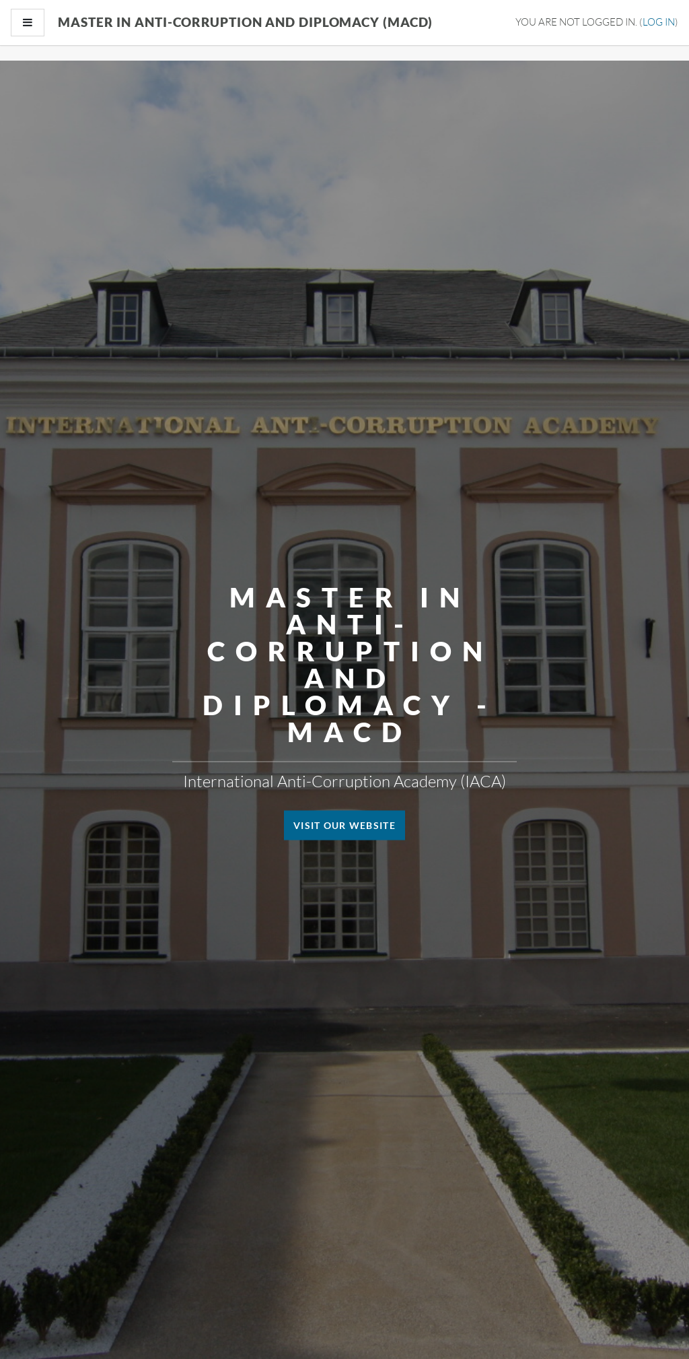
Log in (659, 21)
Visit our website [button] (344, 825)
